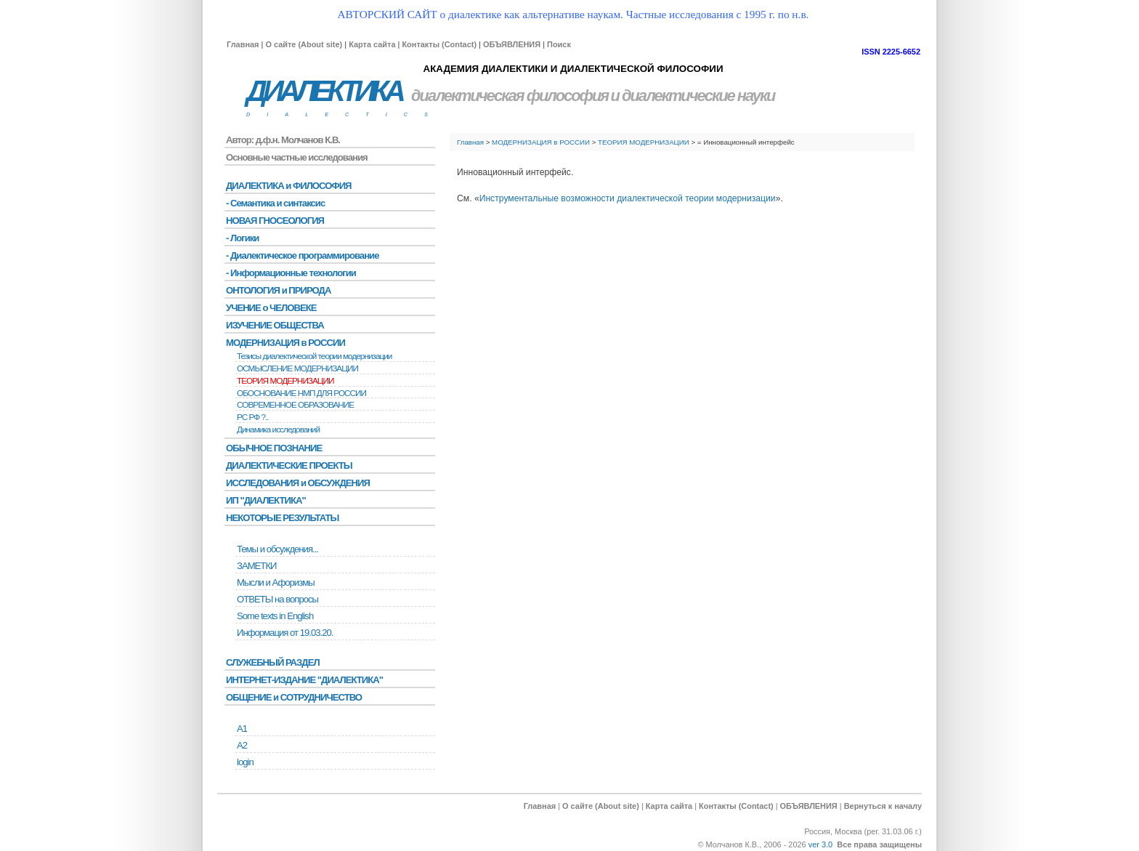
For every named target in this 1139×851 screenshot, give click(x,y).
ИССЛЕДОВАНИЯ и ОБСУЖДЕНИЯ (298, 482)
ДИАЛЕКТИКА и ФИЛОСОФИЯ (289, 185)
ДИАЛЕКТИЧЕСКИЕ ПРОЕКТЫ (289, 465)
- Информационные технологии (291, 272)
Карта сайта (372, 44)
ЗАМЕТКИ (256, 565)
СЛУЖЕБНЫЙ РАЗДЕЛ (273, 662)
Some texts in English (275, 615)
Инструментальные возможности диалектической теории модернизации (627, 198)
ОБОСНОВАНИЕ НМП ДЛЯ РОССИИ (301, 393)
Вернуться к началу (883, 806)
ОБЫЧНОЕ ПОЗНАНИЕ (274, 448)
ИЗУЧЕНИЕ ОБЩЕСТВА (275, 325)
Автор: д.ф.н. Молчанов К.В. (283, 139)
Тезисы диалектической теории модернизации (314, 356)
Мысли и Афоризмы (276, 582)
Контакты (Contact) (439, 44)
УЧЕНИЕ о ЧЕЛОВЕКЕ (271, 307)
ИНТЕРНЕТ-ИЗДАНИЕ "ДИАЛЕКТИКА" (304, 679)
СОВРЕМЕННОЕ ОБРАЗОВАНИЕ (295, 405)
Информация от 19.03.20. (285, 632)
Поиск (559, 44)
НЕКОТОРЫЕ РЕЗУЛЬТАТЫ (282, 517)
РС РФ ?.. (253, 417)
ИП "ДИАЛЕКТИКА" (266, 500)
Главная (243, 44)
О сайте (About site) (303, 44)
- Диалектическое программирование (302, 255)
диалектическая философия (509, 95)
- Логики (242, 238)
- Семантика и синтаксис (275, 203)
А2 (242, 745)
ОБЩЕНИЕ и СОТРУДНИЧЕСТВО (294, 697)
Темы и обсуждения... (277, 549)
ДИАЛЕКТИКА (324, 91)
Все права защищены (879, 844)
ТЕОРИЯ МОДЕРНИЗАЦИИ (643, 142)
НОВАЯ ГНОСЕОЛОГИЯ (275, 220)
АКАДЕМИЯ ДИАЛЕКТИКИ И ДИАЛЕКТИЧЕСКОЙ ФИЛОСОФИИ (573, 68)
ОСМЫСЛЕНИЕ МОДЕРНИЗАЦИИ (297, 368)
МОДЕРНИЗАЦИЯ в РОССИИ (541, 142)
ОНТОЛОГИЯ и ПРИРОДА (278, 290)
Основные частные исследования (297, 157)
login (245, 762)
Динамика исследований (278, 429)
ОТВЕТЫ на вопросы (277, 599)
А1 (242, 728)
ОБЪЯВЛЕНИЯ (511, 44)
